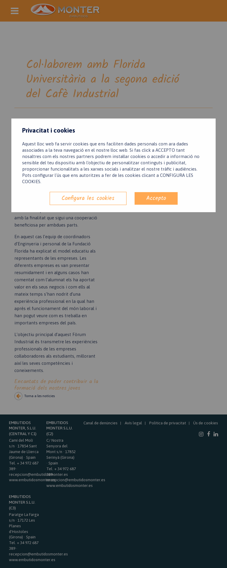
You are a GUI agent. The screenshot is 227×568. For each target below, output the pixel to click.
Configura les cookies (88, 198)
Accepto (156, 198)
